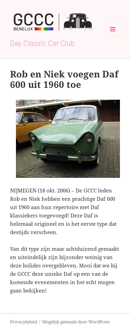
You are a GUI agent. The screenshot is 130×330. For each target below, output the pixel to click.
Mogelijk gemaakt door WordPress (76, 322)
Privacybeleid (23, 322)
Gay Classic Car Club (42, 42)
